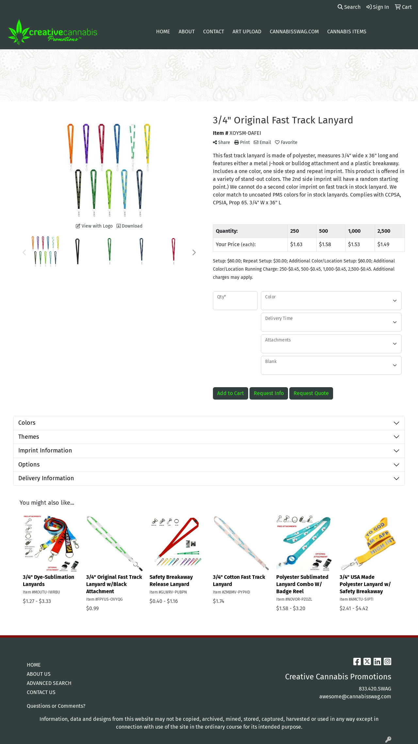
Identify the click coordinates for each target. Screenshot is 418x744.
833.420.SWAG (375, 689)
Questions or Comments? (56, 706)
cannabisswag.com (294, 31)
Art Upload (247, 31)
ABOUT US (39, 674)
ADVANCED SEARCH (49, 683)
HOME (34, 665)
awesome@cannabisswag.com (355, 696)
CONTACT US (41, 692)
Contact (213, 31)
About (187, 31)
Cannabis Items (346, 31)
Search (349, 7)
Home (163, 31)
